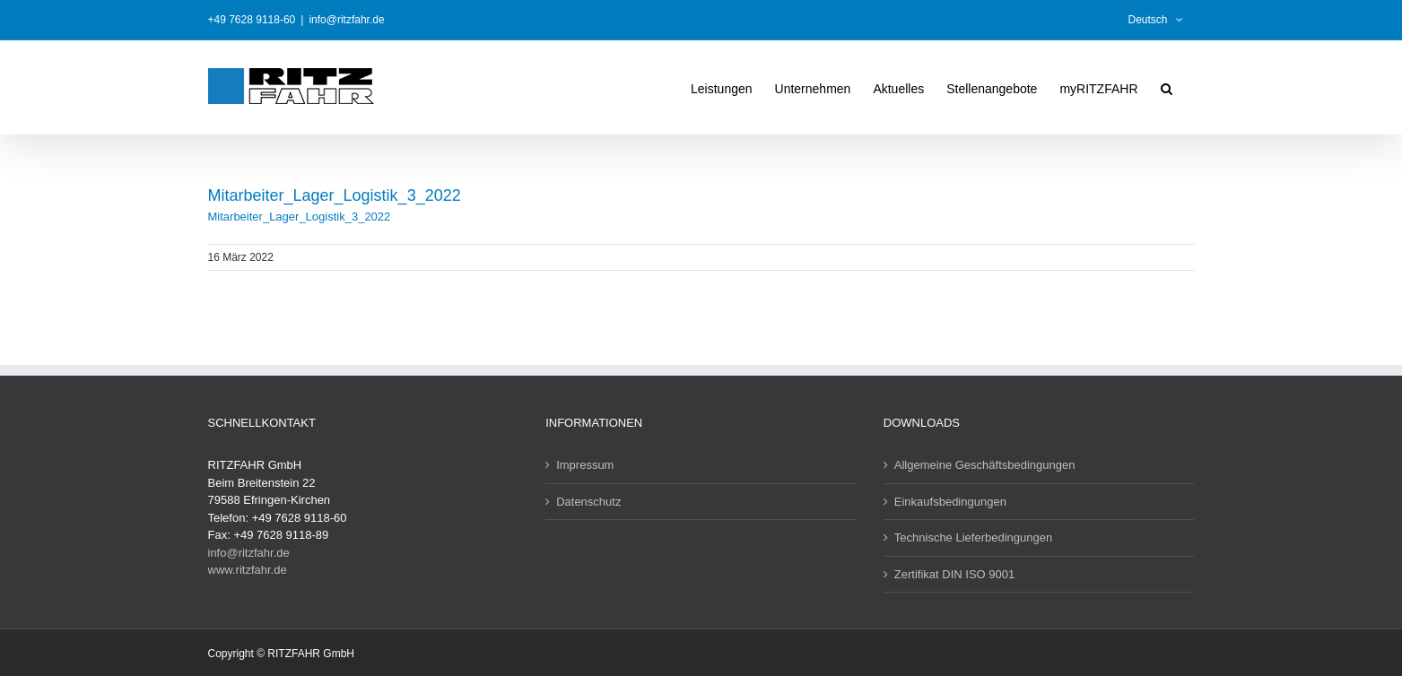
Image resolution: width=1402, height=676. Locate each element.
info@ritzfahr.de (346, 19)
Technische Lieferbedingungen (973, 537)
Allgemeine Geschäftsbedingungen (984, 465)
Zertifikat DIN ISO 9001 (954, 574)
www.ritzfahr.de (247, 569)
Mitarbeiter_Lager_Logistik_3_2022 (299, 216)
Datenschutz (588, 501)
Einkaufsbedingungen (950, 501)
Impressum (585, 465)
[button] (1166, 87)
